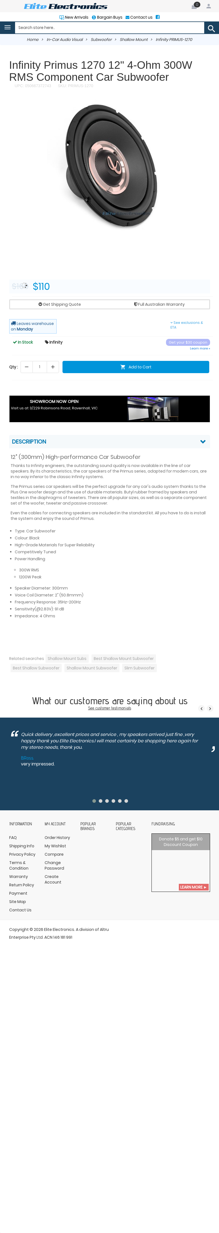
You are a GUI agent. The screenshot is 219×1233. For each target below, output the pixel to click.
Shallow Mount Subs (67, 658)
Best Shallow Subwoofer (36, 668)
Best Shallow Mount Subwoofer (124, 658)
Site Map (17, 901)
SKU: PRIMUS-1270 (75, 86)
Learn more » (200, 348)
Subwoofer (101, 39)
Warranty (18, 876)
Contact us (141, 17)
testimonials (121, 708)
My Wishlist (55, 846)
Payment (18, 893)
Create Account (53, 879)
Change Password (54, 865)
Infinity (53, 342)
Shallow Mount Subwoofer (92, 668)
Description (29, 442)
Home (32, 39)
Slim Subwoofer (139, 668)
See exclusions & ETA (186, 325)
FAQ (13, 837)
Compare (54, 854)
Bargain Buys (109, 17)
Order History (57, 837)
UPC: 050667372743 (33, 86)
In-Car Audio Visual (65, 39)
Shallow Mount (134, 39)
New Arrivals (76, 17)
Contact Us (20, 910)
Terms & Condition (18, 865)
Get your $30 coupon (188, 342)
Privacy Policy (22, 854)
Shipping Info (21, 846)
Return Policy (21, 885)
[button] (205, 104)
